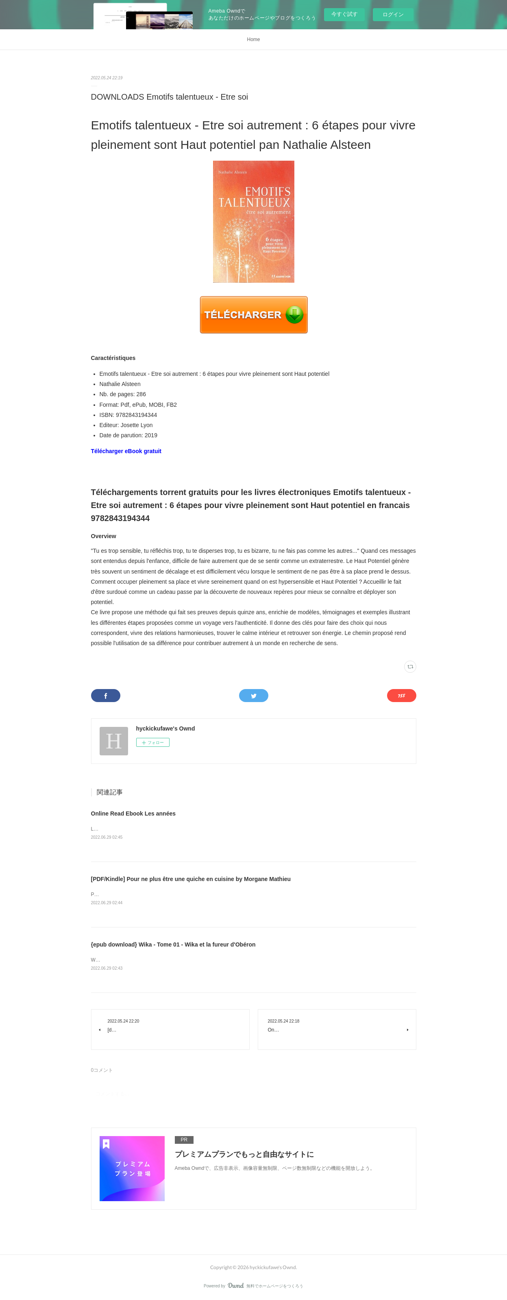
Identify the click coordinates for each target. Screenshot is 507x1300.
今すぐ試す (344, 14)
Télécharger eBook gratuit (126, 451)
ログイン (393, 14)
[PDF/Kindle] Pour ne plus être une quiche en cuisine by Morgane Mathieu (191, 879)
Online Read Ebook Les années (133, 813)
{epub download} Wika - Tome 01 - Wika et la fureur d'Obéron (173, 944)
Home (253, 39)
